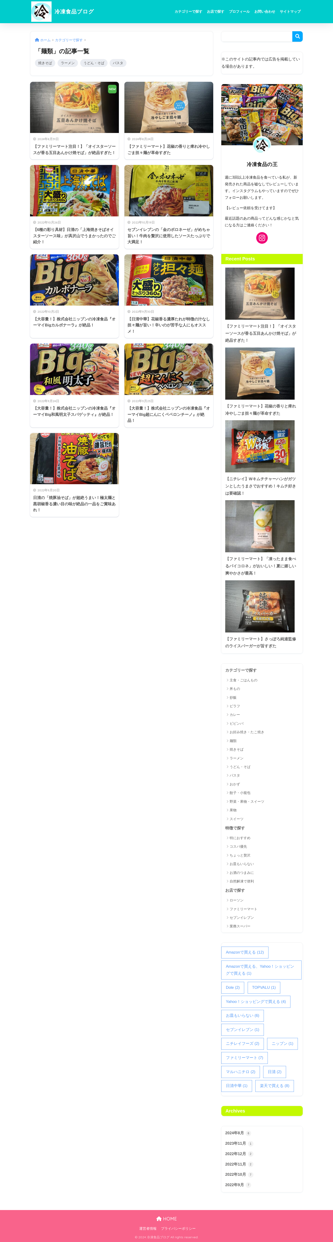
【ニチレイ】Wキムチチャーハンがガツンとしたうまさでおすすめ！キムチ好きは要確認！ (260, 486)
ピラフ (235, 706)
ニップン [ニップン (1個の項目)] (282, 1043)
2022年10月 (239, 1175)
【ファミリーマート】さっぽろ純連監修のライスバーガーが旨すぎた (260, 642)
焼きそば (45, 63)
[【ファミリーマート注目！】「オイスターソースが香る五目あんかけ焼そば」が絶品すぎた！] (262, 293)
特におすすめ (240, 838)
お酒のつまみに (242, 873)
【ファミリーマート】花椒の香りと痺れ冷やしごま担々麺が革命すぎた (260, 410)
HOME (166, 1219)
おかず (235, 784)
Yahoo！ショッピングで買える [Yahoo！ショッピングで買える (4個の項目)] (256, 1001)
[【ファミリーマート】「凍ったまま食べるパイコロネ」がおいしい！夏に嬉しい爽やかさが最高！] (262, 526)
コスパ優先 (238, 846)
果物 (233, 810)
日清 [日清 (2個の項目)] (275, 1072)
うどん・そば (93, 63)
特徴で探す (235, 828)
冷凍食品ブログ (62, 11)
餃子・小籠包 (240, 793)
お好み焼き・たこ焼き (247, 732)
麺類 (233, 741)
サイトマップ (290, 11)
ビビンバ (237, 723)
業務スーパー (240, 926)
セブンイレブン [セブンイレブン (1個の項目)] (242, 1029)
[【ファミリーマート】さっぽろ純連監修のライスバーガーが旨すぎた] (262, 606)
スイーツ (237, 819)
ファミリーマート (243, 909)
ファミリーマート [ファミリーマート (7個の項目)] (244, 1058)
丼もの (235, 689)
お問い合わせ (264, 11)
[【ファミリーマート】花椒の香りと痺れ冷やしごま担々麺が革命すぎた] (262, 373)
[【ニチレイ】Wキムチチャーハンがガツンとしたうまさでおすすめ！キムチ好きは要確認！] (262, 446)
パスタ (118, 63)
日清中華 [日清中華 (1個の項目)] (237, 1086)
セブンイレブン (242, 918)
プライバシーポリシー (178, 1228)
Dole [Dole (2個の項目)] (233, 987)
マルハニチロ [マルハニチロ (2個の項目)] (241, 1072)
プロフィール (239, 11)
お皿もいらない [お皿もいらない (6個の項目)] (242, 1015)
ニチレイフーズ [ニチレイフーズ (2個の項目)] (242, 1043)
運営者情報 (148, 1228)
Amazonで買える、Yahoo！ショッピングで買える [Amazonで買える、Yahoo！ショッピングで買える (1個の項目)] (260, 970)
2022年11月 (239, 1164)
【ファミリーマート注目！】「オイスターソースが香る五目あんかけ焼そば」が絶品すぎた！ (260, 333)
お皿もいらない (242, 864)
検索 (297, 36)
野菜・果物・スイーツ (247, 801)
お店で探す (215, 11)
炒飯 (233, 697)
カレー (235, 715)
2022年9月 (238, 1185)
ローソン (237, 900)
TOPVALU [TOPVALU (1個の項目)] (264, 987)
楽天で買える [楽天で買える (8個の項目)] (275, 1086)
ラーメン (68, 63)
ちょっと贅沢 (240, 855)
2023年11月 (239, 1144)
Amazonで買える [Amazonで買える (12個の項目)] (245, 952)
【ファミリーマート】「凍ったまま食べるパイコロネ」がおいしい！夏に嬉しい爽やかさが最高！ (260, 566)
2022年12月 (239, 1154)
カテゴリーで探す (188, 11)
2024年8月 (238, 1133)
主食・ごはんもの (243, 680)
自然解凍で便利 (242, 881)
